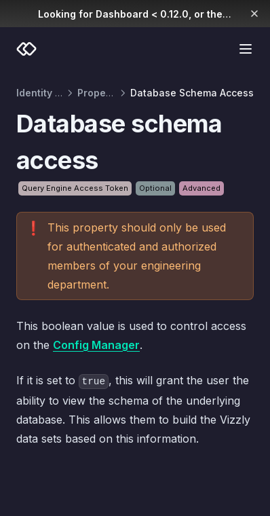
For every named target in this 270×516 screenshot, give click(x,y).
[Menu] (245, 48)
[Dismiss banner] (255, 13)
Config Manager (96, 345)
